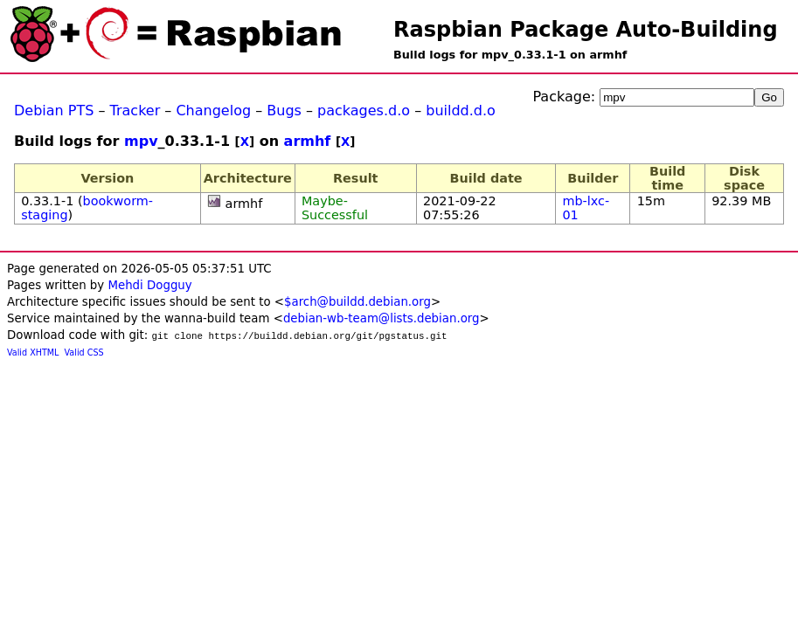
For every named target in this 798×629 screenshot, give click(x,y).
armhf (307, 141)
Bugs (284, 110)
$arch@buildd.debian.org (357, 301)
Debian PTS (54, 110)
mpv (141, 141)
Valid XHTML (33, 352)
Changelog (213, 110)
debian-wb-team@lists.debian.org (381, 318)
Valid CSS (84, 352)
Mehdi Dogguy (149, 285)
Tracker (135, 110)
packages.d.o (363, 110)
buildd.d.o (461, 110)
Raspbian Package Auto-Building (585, 29)
